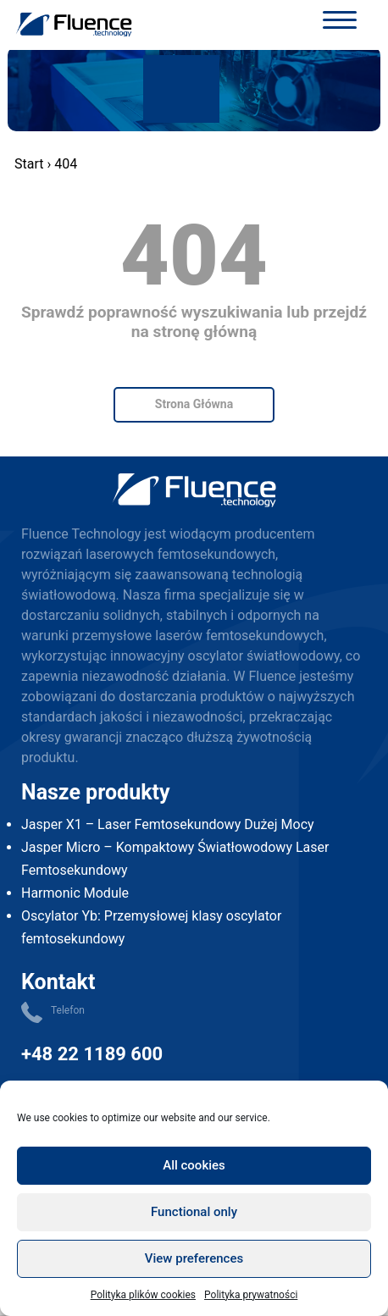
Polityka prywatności (250, 1295)
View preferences (194, 1258)
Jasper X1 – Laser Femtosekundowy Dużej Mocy (167, 824)
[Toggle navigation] (340, 22)
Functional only (194, 1211)
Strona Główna (194, 404)
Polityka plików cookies (143, 1295)
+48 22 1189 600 (92, 1053)
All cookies (194, 1165)
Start (28, 164)
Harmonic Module (75, 893)
